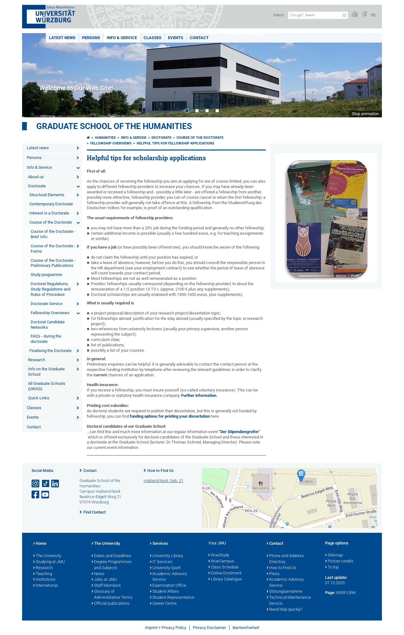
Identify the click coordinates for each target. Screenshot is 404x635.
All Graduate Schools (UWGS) (46, 386)
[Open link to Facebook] (36, 494)
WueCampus (221, 561)
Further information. (199, 395)
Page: (330, 592)
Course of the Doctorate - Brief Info (53, 234)
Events (175, 37)
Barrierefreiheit (246, 627)
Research (36, 359)
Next (371, 75)
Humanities (105, 138)
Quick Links (38, 398)
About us (36, 176)
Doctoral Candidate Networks (48, 325)
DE (373, 15)
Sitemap (334, 555)
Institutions (44, 580)
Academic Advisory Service (168, 577)
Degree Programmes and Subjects (112, 565)
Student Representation (172, 598)
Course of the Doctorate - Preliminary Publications (53, 263)
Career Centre (163, 604)
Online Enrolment (224, 573)
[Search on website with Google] (318, 15)
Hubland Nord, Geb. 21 (163, 480)
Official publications (110, 604)
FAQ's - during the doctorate (46, 339)
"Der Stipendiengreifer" (239, 431)
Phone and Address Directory (285, 559)
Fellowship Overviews (50, 312)
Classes (152, 37)
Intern (278, 15)
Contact (199, 37)
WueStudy (218, 555)
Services (159, 544)
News (98, 574)
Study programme (46, 274)
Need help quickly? (284, 610)
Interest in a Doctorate (49, 213)
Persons (91, 37)
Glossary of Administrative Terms (112, 595)
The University (47, 556)
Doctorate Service (46, 303)
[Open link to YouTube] (45, 494)
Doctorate (37, 186)
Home (39, 544)
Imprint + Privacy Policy (165, 627)
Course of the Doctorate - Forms (53, 249)
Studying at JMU (49, 562)
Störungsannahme (284, 592)
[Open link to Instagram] (36, 483)
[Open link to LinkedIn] (55, 483)
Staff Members (106, 586)
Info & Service (122, 37)
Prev (33, 75)
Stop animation (365, 113)
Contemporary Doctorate (51, 204)
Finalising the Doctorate (50, 350)
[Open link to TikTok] (45, 483)
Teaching (42, 574)
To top (332, 567)
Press (273, 574)
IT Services (161, 562)
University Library (166, 556)
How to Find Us (160, 470)
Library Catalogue (225, 579)
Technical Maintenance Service (289, 601)
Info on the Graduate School (46, 372)
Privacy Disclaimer (209, 627)
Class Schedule (223, 567)
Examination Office (168, 586)
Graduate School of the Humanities (114, 126)
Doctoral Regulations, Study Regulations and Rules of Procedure (50, 289)
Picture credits (339, 561)
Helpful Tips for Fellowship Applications (175, 143)
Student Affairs (164, 592)
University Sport (165, 568)
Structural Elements (46, 194)
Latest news (62, 37)
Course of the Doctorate (50, 222)
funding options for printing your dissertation (170, 416)
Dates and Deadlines (111, 556)
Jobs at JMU (104, 580)
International (45, 586)
